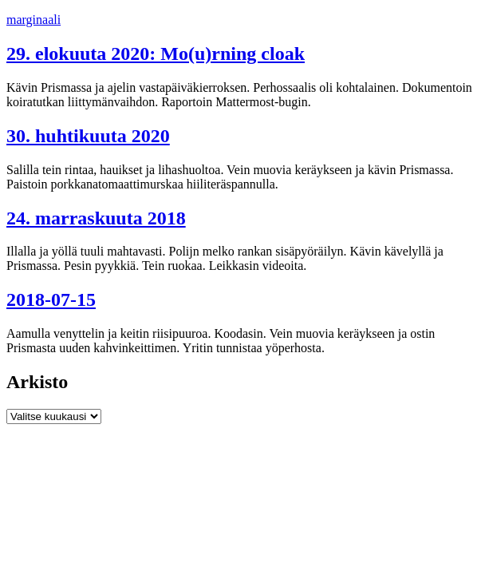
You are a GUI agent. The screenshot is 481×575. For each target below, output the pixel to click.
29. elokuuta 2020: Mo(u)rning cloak (155, 53)
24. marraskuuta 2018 (96, 218)
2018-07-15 (51, 299)
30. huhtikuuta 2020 (88, 135)
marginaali (33, 19)
